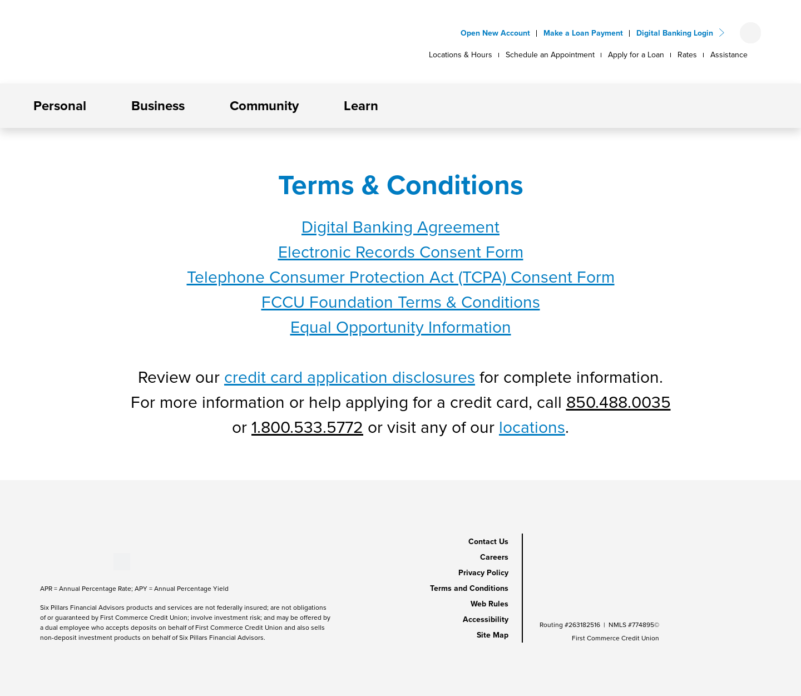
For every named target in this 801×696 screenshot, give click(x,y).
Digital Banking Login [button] (674, 33)
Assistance (729, 55)
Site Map (492, 635)
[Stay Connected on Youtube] (58, 560)
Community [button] (264, 106)
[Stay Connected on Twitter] (121, 560)
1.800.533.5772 (307, 427)
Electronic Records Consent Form (400, 252)
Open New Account (495, 33)
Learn (361, 106)
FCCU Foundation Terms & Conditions (400, 302)
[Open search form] (750, 32)
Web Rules (489, 604)
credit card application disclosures (349, 377)
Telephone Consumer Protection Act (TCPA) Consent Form (401, 277)
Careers (494, 557)
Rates (687, 55)
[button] (95, 105)
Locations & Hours (460, 55)
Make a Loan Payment (583, 33)
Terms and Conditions (469, 588)
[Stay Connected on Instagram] (95, 560)
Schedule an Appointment (550, 55)
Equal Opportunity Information (400, 327)
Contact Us (488, 541)
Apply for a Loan (636, 55)
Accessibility (485, 619)
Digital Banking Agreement (400, 227)
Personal (59, 106)
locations (532, 427)
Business (158, 106)
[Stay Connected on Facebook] (40, 560)
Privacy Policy (483, 573)
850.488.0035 (618, 402)
